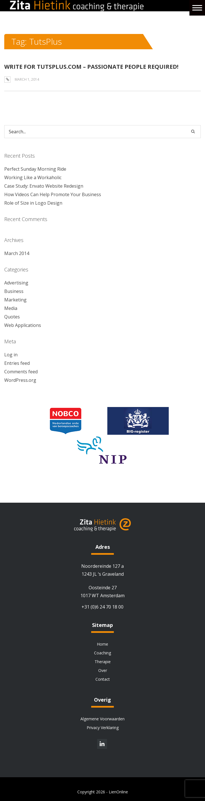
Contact (102, 679)
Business (14, 291)
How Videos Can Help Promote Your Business (52, 194)
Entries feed (17, 363)
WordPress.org (20, 380)
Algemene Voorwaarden (102, 718)
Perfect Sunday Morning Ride (35, 169)
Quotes (12, 317)
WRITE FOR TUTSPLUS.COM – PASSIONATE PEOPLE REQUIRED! (91, 66)
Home (102, 644)
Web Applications (22, 325)
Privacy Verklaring (103, 727)
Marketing (15, 300)
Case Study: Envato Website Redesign (43, 186)
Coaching (102, 653)
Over (102, 670)
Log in (11, 355)
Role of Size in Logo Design (33, 203)
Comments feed (21, 372)
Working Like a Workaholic (32, 177)
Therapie (103, 661)
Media (10, 308)
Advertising (16, 283)
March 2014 (16, 253)
